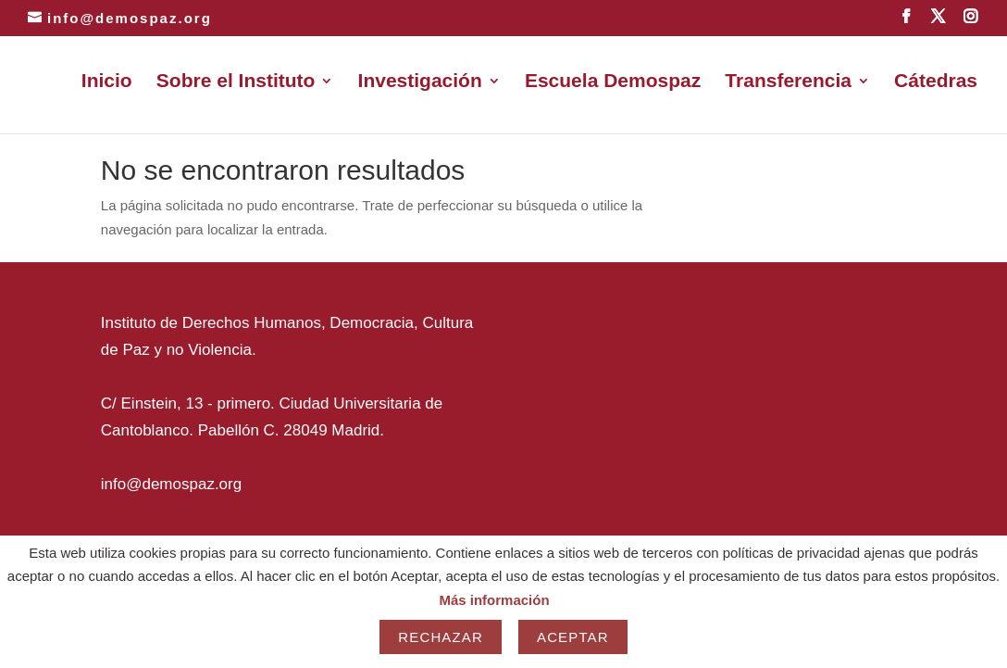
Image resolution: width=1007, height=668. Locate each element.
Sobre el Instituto (236, 82)
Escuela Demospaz (613, 82)
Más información (494, 600)
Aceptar (573, 637)
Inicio (106, 82)
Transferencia (788, 82)
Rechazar (440, 637)
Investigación (420, 82)
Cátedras (935, 82)
